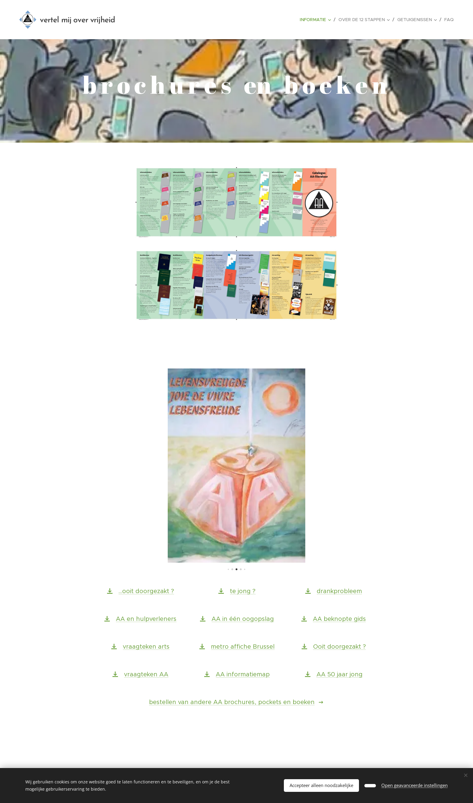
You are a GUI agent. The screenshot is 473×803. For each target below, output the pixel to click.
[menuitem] (321, 19)
